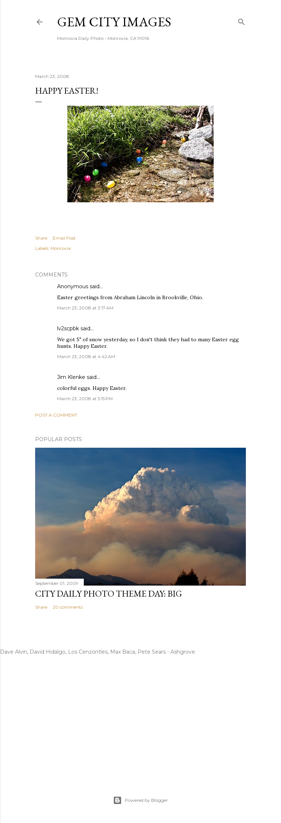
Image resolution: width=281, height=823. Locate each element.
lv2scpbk (68, 328)
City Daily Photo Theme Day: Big (108, 593)
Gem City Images (114, 21)
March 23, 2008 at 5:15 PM (85, 398)
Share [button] (41, 238)
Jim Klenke (71, 377)
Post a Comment (56, 415)
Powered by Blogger (140, 800)
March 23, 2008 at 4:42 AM (86, 356)
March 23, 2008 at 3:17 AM (85, 308)
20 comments (68, 607)
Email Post (64, 238)
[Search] (241, 20)
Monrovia (60, 248)
